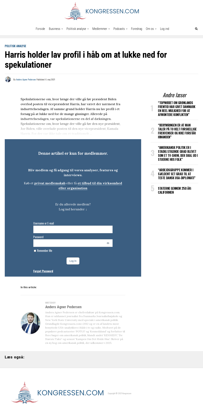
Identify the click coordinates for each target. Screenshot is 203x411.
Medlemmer (99, 29)
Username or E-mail (43, 223)
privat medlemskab (49, 183)
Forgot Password (43, 271)
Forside (40, 29)
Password (38, 237)
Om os (150, 29)
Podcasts (119, 29)
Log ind (164, 29)
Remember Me (43, 250)
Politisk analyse (76, 29)
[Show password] (108, 243)
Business (54, 29)
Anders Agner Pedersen (26, 79)
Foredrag (136, 29)
